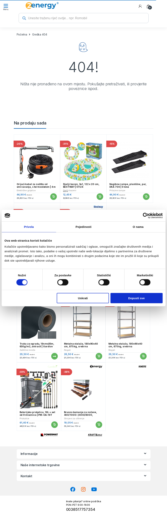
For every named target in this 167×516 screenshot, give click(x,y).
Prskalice (24, 418)
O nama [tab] (138, 226)
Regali (67, 350)
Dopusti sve (136, 298)
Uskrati (83, 298)
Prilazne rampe (117, 190)
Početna (22, 34)
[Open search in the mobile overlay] (84, 18)
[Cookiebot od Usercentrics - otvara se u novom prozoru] (146, 215)
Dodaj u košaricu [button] (53, 196)
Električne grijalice (26, 190)
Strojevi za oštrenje (74, 418)
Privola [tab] (29, 226)
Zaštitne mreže (27, 350)
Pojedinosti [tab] (84, 226)
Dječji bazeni (69, 190)
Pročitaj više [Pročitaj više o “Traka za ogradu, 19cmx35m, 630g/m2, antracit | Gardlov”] (54, 356)
